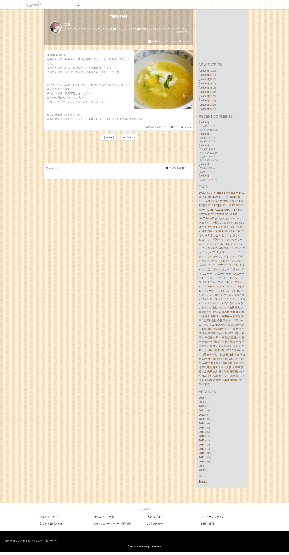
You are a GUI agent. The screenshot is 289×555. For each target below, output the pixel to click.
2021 (202, 414)
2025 (202, 401)
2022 (202, 410)
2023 (202, 406)
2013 (202, 448)
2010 (202, 461)
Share (184, 41)
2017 (202, 431)
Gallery (154, 41)
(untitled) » (129, 137)
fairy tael (118, 16)
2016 (202, 436)
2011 (202, 457)
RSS (203, 481)
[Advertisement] (118, 151)
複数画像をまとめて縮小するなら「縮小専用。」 (33, 540)
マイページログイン (212, 516)
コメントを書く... (177, 168)
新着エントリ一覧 (103, 516)
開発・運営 (207, 523)
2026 (202, 397)
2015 (202, 440)
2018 (202, 427)
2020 (202, 419)
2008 (202, 470)
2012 (202, 453)
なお (67, 24)
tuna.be (144, 509)
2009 (202, 465)
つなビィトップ (48, 516)
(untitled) (204, 70)
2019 (202, 423)
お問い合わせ (155, 523)
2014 (202, 444)
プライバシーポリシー (106, 523)
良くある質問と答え (51, 523)
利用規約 (126, 523)
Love (169, 41)
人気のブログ (155, 516)
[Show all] (182, 31)
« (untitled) (108, 137)
